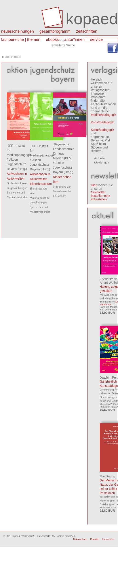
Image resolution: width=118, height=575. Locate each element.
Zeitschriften (86, 31)
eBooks (52, 39)
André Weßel (109, 282)
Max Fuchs (107, 476)
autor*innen (74, 39)
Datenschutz (80, 539)
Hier (94, 185)
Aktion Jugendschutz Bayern (16, 164)
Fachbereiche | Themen (20, 39)
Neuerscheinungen (17, 31)
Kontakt (94, 539)
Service (96, 39)
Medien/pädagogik (103, 115)
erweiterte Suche (63, 45)
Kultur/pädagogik (102, 130)
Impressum (108, 539)
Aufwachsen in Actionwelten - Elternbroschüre (41, 179)
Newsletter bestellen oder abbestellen (100, 195)
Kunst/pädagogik (102, 122)
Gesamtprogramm (54, 31)
